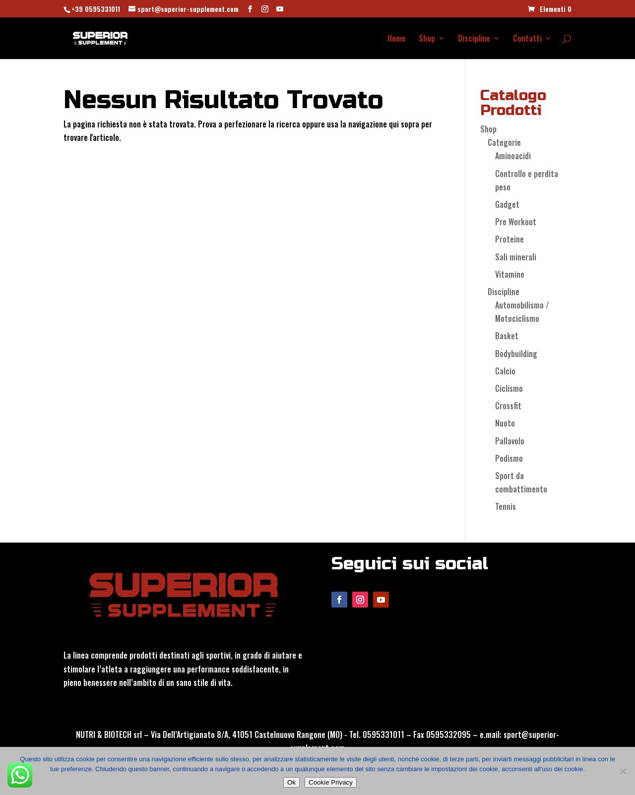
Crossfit (508, 406)
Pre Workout (515, 222)
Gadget (507, 204)
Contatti (527, 39)
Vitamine (509, 274)
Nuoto (505, 423)
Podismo (509, 458)
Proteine (509, 239)
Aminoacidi (513, 156)
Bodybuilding (516, 354)
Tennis (505, 506)
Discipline (474, 39)
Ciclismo (509, 388)
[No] (623, 771)
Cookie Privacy (331, 782)
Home (396, 39)
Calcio (505, 371)
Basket (506, 336)
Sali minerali (515, 257)
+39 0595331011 (95, 8)
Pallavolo (509, 441)
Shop (427, 39)
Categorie (504, 142)
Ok (291, 782)
